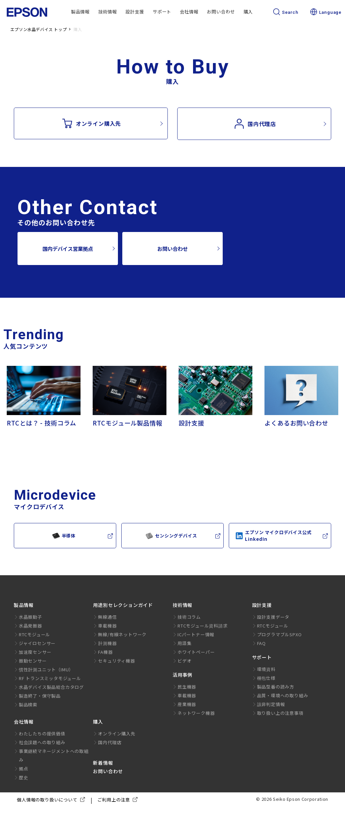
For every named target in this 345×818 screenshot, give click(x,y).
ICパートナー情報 (196, 634)
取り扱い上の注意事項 (280, 713)
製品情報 (80, 11)
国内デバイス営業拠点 (67, 248)
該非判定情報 (271, 704)
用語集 (184, 643)
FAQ (261, 643)
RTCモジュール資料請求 (203, 625)
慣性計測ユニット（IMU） (46, 669)
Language (326, 12)
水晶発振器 (30, 625)
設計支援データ (273, 617)
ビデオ (184, 661)
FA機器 (105, 652)
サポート (162, 11)
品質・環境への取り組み (282, 695)
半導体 (63, 536)
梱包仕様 (266, 678)
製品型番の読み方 (275, 686)
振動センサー (33, 661)
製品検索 (28, 704)
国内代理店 (255, 124)
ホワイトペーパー (196, 652)
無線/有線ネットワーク (122, 634)
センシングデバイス (171, 536)
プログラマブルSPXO (279, 634)
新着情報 (103, 762)
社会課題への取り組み (42, 742)
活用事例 (182, 674)
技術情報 (107, 11)
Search (286, 12)
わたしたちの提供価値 (42, 733)
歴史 (23, 777)
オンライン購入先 (91, 123)
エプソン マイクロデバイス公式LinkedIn (273, 535)
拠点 (23, 768)
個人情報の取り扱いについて (52, 800)
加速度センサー (35, 652)
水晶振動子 (30, 617)
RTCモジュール (34, 634)
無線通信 (107, 617)
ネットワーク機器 (196, 713)
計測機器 (107, 643)
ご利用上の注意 (118, 800)
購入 (248, 11)
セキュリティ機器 (116, 661)
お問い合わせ (221, 11)
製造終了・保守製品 (40, 696)
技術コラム (189, 617)
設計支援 (134, 11)
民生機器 (187, 686)
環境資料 (266, 669)
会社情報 (189, 11)
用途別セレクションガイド (123, 605)
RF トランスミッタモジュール (50, 678)
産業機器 (187, 704)
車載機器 (107, 625)
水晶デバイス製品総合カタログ (51, 687)
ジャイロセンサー (37, 643)
